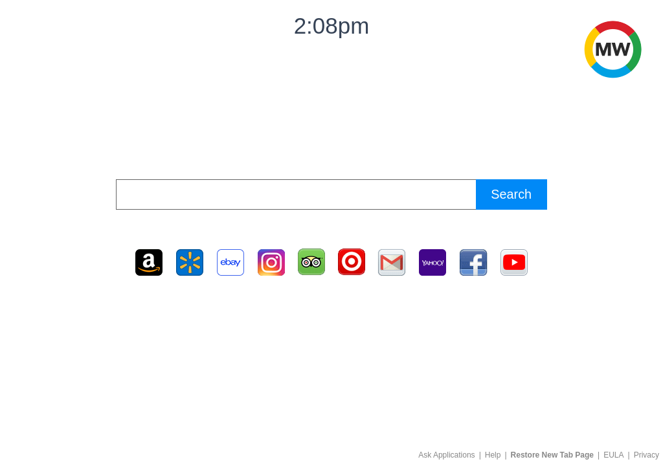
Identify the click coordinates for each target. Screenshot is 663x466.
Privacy (646, 455)
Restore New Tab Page (552, 455)
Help (493, 455)
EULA (613, 455)
